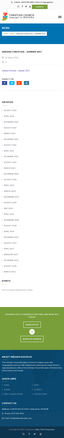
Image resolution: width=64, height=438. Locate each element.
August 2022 (10, 145)
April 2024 (9, 116)
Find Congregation (13, 394)
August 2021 (10, 162)
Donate (40, 7)
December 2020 (11, 174)
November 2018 (11, 220)
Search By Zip (32, 325)
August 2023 (10, 128)
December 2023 (11, 122)
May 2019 (8, 208)
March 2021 (10, 168)
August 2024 (10, 110)
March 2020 (10, 191)
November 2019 (11, 197)
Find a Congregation (44, 2)
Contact (38, 390)
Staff (36, 385)
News (12, 33)
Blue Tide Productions (45, 429)
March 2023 (10, 133)
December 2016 (11, 260)
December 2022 (11, 139)
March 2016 (10, 272)
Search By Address (32, 339)
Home (5, 34)
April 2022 (9, 151)
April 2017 (9, 249)
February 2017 (11, 254)
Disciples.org (40, 394)
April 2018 (9, 231)
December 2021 (11, 156)
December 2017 (11, 237)
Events (7, 390)
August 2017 (10, 243)
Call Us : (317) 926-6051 (24, 2)
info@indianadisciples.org (20, 418)
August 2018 (10, 226)
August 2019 (10, 203)
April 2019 (9, 214)
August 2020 (10, 179)
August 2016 (10, 266)
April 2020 (9, 185)
